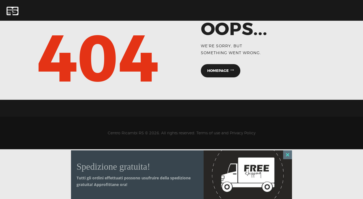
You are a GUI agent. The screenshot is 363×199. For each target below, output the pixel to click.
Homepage (218, 70)
